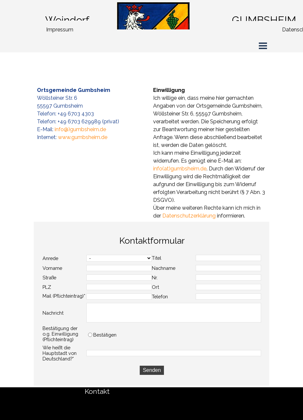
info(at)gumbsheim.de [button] (179, 169)
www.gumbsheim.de (82, 137)
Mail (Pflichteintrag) (64, 296)
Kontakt (97, 391)
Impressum (59, 29)
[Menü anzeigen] (263, 45)
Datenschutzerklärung (189, 216)
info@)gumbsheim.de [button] (80, 129)
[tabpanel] (83, 20)
